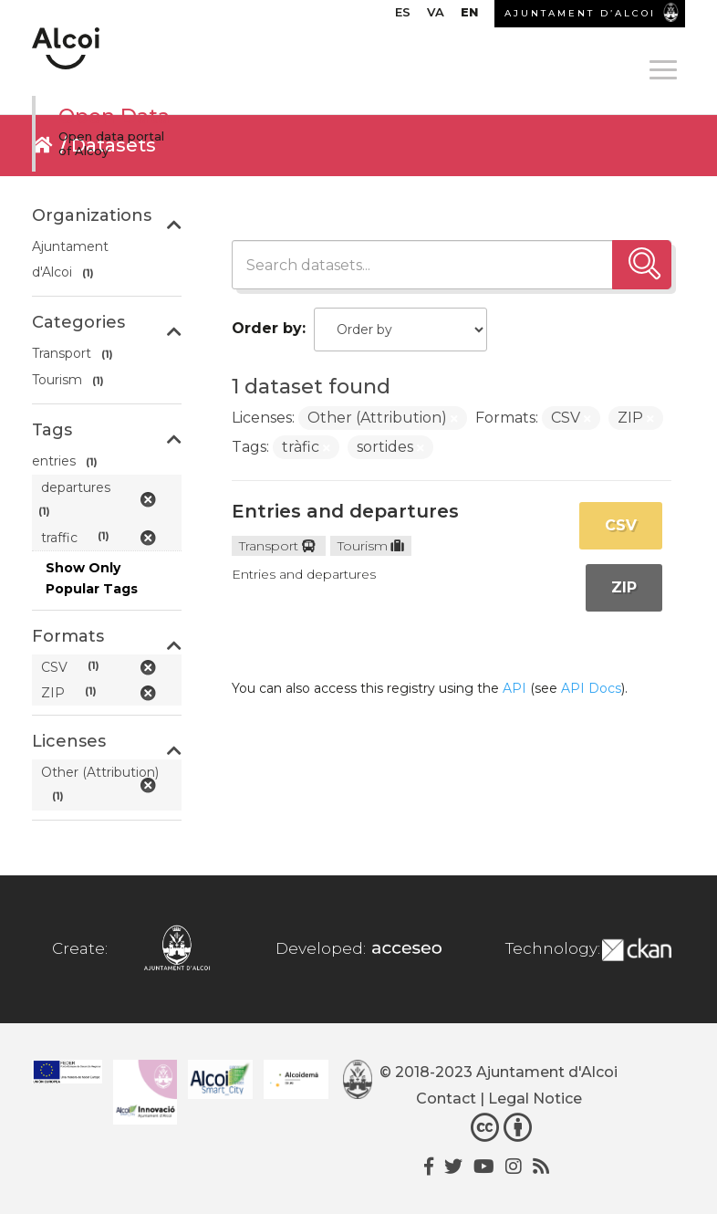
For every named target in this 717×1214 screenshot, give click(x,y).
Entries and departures (345, 511)
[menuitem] (402, 16)
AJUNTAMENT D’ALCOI (580, 13)
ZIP (624, 587)
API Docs (591, 688)
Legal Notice (535, 1098)
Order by (267, 328)
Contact (446, 1098)
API (514, 688)
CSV (621, 525)
